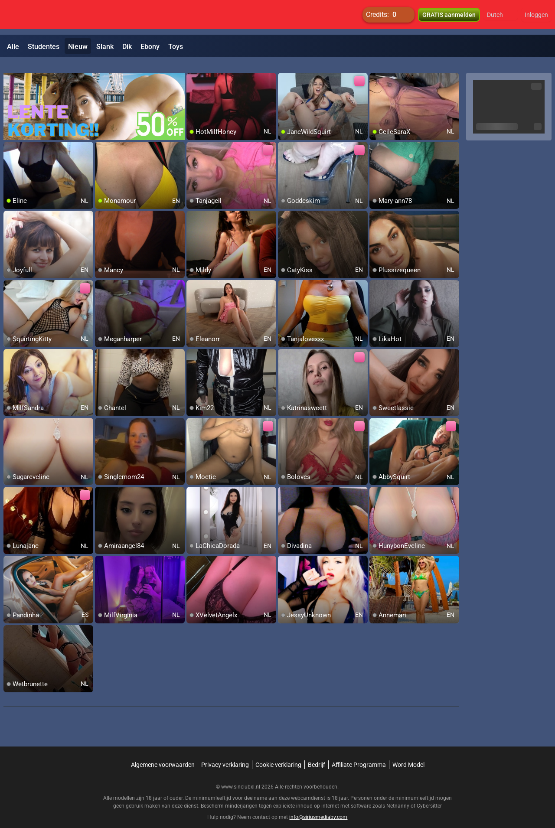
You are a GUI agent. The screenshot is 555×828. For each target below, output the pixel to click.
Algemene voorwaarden (163, 754)
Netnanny (398, 795)
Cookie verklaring (278, 754)
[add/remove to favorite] (193, 69)
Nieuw (78, 46)
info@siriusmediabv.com (318, 807)
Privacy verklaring (225, 754)
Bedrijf (316, 754)
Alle (13, 46)
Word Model (408, 754)
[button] (500, 17)
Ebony (150, 46)
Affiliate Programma (359, 754)
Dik (127, 46)
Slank (105, 46)
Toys (175, 46)
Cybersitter (429, 795)
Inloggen (536, 17)
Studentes (43, 46)
